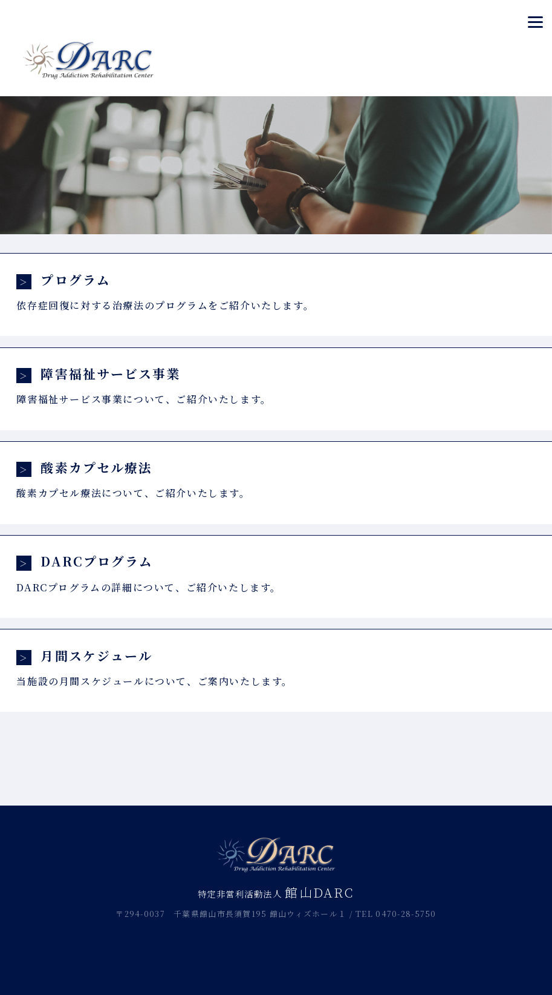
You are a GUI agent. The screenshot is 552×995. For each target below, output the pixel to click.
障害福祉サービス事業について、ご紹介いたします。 (275, 385)
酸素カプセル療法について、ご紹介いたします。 (275, 479)
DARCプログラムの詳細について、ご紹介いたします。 (275, 573)
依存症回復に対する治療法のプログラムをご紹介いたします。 (275, 291)
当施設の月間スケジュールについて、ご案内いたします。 (275, 667)
